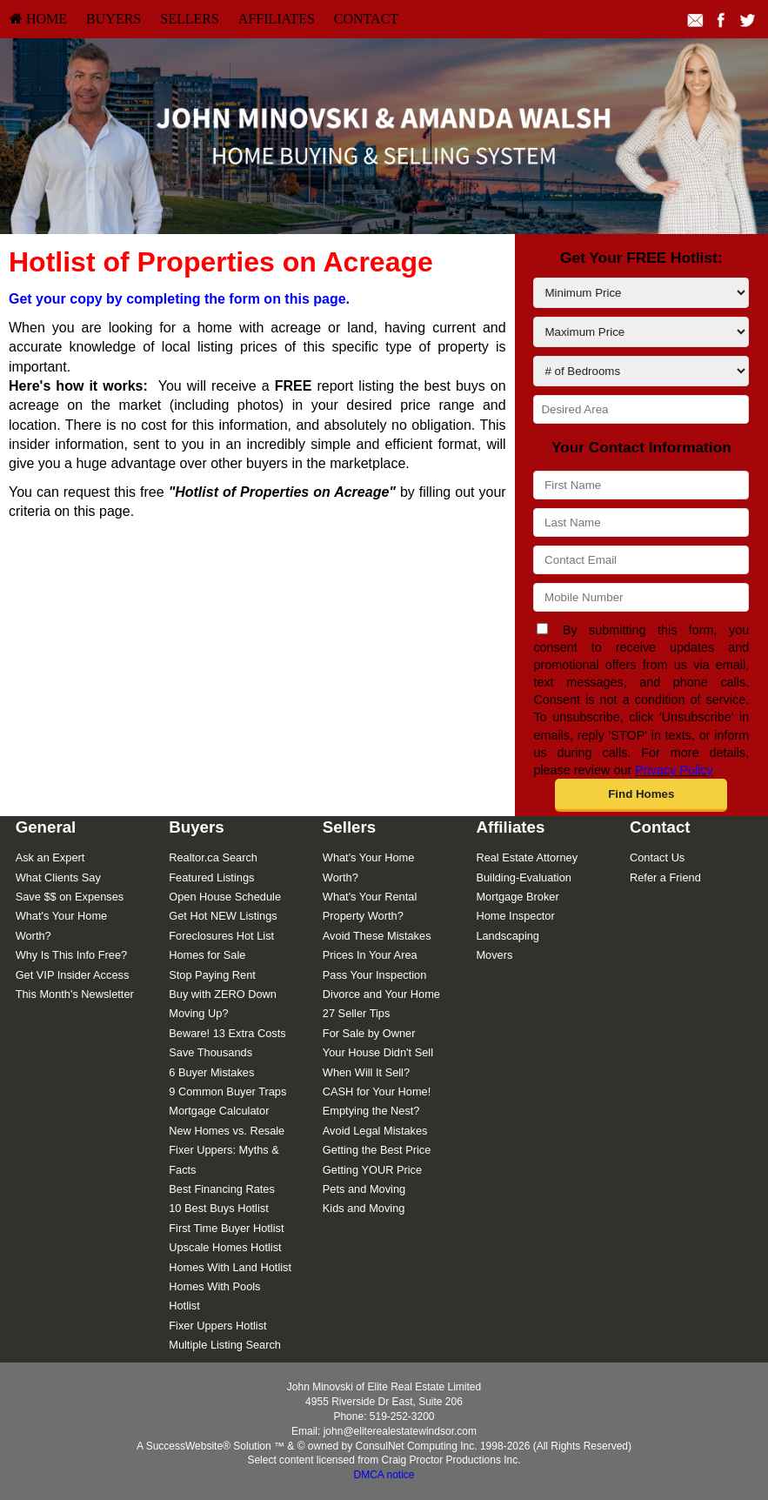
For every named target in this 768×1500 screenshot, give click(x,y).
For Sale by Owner (369, 1033)
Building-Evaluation (523, 877)
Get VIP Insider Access (73, 974)
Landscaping (507, 935)
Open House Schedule (225, 896)
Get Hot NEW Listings (223, 915)
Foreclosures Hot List (221, 935)
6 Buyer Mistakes (211, 1072)
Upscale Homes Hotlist (225, 1247)
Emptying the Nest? (371, 1110)
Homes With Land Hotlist (230, 1267)
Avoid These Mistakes (377, 935)
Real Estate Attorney (527, 857)
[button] (641, 795)
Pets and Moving (364, 1188)
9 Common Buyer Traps (227, 1091)
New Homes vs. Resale (226, 1130)
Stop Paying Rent (212, 974)
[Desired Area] (641, 409)
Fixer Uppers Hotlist (217, 1325)
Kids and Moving (364, 1208)
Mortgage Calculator (219, 1110)
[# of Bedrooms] (641, 371)
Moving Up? (198, 1013)
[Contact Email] (641, 560)
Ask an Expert (50, 857)
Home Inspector (515, 915)
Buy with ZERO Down (223, 994)
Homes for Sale (207, 954)
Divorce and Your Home (381, 994)
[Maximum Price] (641, 332)
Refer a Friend (665, 877)
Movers (494, 954)
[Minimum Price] (641, 293)
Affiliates (276, 18)
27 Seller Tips (357, 1013)
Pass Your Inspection (375, 974)
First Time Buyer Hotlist (226, 1228)
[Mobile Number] (641, 597)
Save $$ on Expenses (70, 896)
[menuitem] (38, 19)
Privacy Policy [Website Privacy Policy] (674, 770)
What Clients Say (58, 877)
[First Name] (641, 485)
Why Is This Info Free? (72, 954)
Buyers (113, 18)
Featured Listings (211, 877)
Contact (366, 18)
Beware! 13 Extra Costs (227, 1033)
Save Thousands (210, 1052)
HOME (38, 18)
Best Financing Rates (222, 1188)
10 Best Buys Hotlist (219, 1208)
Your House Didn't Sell (378, 1052)
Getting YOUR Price (372, 1169)
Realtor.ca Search (213, 857)
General (46, 827)
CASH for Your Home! (377, 1091)
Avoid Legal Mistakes (375, 1130)
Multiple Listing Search (225, 1344)
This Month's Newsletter (75, 994)
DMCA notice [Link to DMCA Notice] (383, 1475)
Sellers (189, 18)
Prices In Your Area (370, 954)
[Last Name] (641, 522)
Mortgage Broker (517, 896)
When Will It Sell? (366, 1072)
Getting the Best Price (377, 1149)
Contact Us (657, 857)
